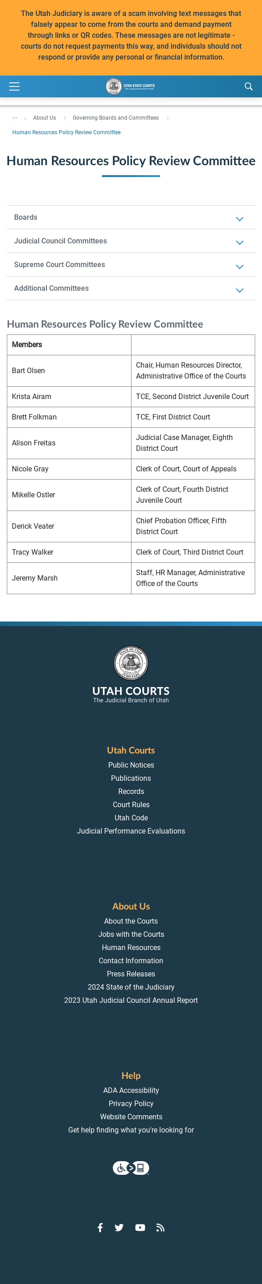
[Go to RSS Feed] (160, 1227)
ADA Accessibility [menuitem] (131, 1090)
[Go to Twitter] (119, 1227)
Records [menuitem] (131, 791)
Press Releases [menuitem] (131, 974)
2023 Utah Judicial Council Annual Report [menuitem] (131, 1000)
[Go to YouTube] (140, 1227)
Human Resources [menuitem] (131, 947)
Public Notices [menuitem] (131, 765)
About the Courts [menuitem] (131, 921)
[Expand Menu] (14, 86)
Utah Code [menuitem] (131, 818)
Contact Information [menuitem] (131, 960)
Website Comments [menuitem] (131, 1116)
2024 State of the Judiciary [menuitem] (131, 987)
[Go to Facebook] (100, 1227)
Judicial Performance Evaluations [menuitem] (131, 831)
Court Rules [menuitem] (131, 804)
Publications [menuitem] (131, 778)
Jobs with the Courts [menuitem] (131, 934)
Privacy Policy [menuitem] (131, 1103)
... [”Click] (14, 116)
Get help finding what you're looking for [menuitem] (131, 1130)
